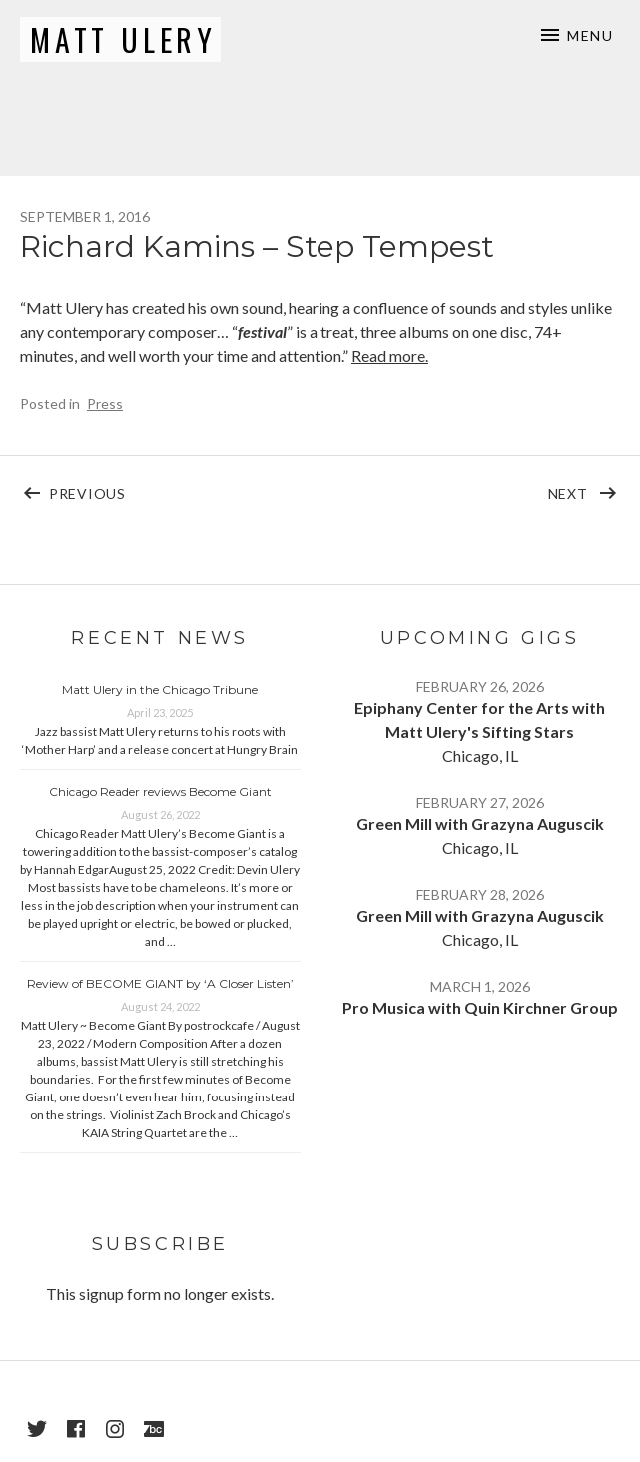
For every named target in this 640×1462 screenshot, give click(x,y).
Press (105, 403)
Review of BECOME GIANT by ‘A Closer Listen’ (160, 983)
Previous (184, 489)
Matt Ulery (123, 39)
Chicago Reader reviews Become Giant (160, 791)
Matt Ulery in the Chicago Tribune (160, 689)
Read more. (389, 355)
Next (584, 489)
